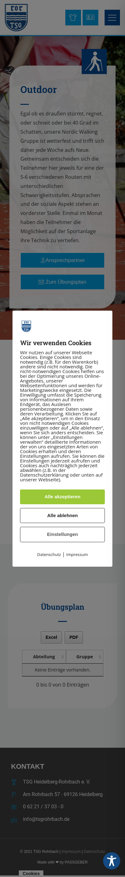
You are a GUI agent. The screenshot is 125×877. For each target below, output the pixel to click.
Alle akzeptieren (62, 496)
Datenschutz (49, 554)
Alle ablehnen (62, 515)
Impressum (77, 554)
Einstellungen (62, 534)
